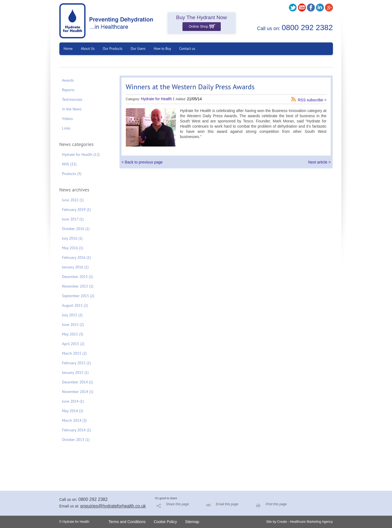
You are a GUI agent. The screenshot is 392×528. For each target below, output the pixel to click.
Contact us (187, 48)
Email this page (227, 504)
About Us (87, 48)
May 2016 (72, 247)
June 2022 (73, 199)
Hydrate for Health (81, 154)
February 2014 (76, 429)
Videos (67, 118)
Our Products (113, 48)
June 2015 (73, 324)
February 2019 (76, 209)
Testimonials (72, 99)
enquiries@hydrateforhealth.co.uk (113, 506)
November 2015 (78, 286)
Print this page (276, 504)
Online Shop (202, 26)
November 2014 (78, 391)
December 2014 (77, 382)
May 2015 (72, 334)
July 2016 (72, 238)
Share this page (177, 504)
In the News (72, 109)
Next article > (319, 162)
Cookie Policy (165, 522)
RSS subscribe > (312, 100)
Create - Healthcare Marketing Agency (305, 522)
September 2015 (78, 295)
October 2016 (76, 228)
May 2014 (72, 410)
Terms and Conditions (127, 522)
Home (68, 48)
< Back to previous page (142, 162)
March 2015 (74, 353)
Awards (68, 80)
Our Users (138, 48)
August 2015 (75, 305)
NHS (69, 164)
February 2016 (76, 257)
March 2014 (74, 420)
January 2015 (75, 372)
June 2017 (73, 219)
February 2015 (76, 362)
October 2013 (76, 439)
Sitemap (192, 522)
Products (72, 173)
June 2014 (73, 401)
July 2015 (72, 314)
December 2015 (77, 276)
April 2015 (73, 343)
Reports (68, 89)
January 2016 (75, 267)
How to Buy (162, 48)
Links (66, 128)
